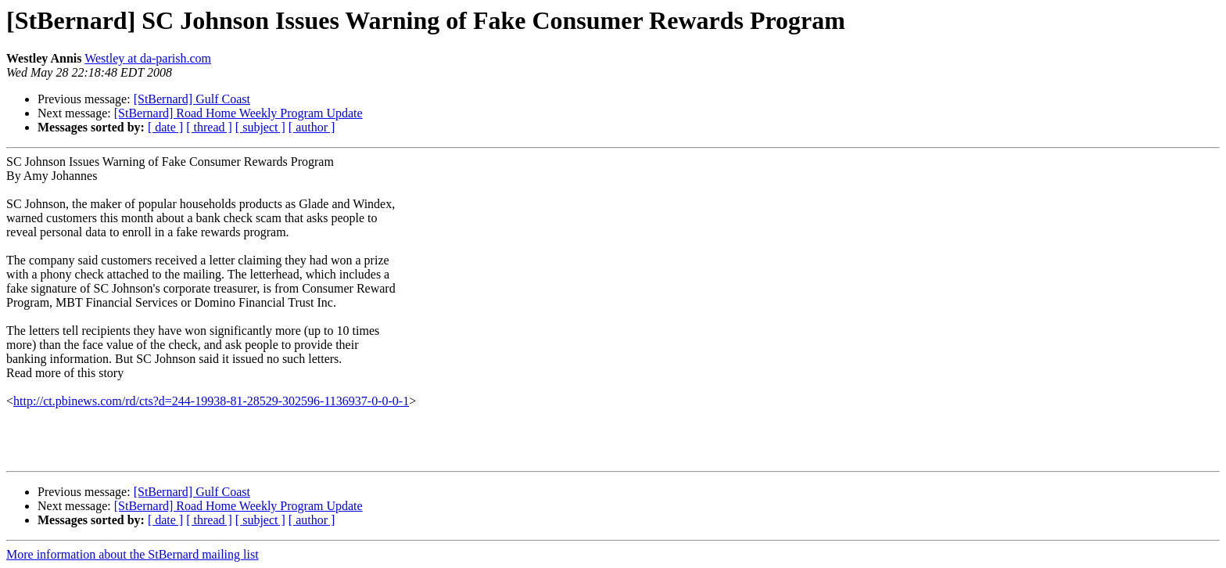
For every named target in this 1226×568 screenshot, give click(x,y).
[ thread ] (209, 127)
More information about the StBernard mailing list (132, 554)
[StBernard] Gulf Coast (192, 99)
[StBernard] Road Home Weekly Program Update (238, 113)
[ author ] (312, 127)
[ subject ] (260, 127)
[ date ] (165, 127)
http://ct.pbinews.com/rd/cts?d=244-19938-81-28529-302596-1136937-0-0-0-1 (211, 401)
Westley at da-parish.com (147, 58)
